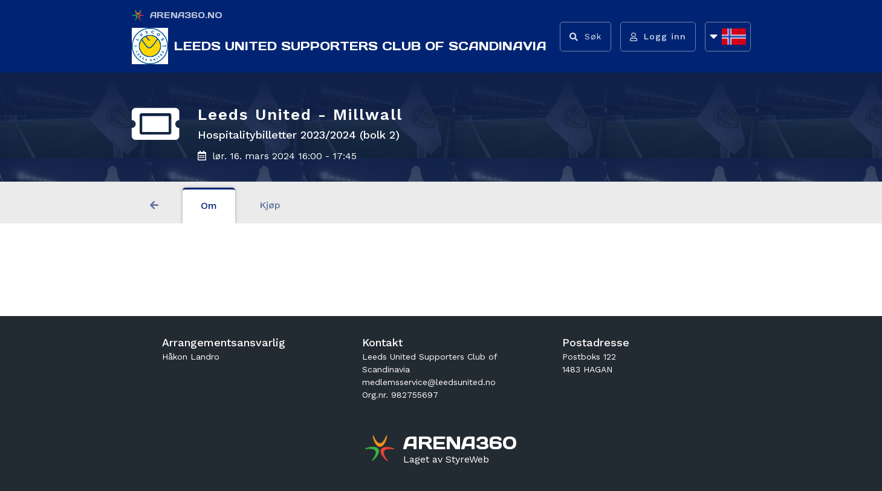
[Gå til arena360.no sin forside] (381, 449)
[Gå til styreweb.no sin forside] (446, 459)
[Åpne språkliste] (727, 36)
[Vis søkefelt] (585, 36)
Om (209, 205)
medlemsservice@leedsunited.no (429, 382)
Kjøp (269, 205)
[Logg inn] (658, 36)
